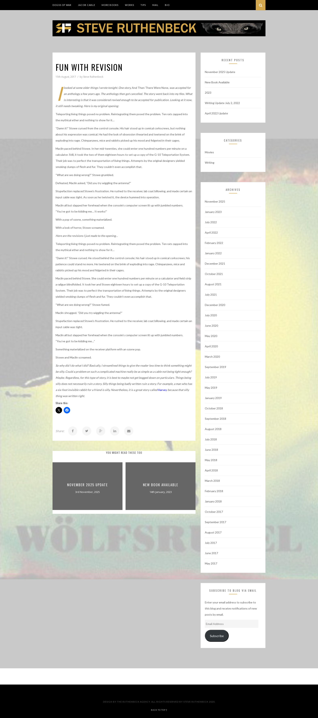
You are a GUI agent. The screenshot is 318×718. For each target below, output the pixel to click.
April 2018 (211, 470)
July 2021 (211, 294)
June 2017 (211, 553)
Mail (155, 5)
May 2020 (211, 336)
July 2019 (211, 377)
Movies (209, 152)
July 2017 (211, 542)
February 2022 (214, 243)
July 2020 (211, 315)
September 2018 (215, 418)
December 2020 (215, 305)
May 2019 (211, 387)
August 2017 (213, 532)
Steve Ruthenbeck (93, 76)
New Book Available (160, 484)
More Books (110, 5)
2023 (208, 92)
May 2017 (211, 563)
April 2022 (211, 232)
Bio (167, 5)
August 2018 (213, 429)
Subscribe (217, 636)
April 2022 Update (216, 113)
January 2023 (213, 212)
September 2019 (215, 367)
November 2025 (215, 201)
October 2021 (214, 274)
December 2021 (215, 263)
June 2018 (211, 449)
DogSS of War (62, 5)
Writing (209, 162)
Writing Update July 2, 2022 (222, 103)
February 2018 (214, 491)
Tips (143, 5)
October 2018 (214, 408)
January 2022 (213, 253)
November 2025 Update (87, 484)
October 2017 (214, 511)
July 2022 (211, 222)
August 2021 (213, 284)
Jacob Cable (86, 5)
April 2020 (211, 346)
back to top (159, 710)
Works (129, 5)
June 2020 (211, 325)
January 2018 (213, 501)
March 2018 (212, 480)
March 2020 (212, 356)
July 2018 (211, 439)
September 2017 (215, 522)
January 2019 (213, 398)
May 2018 (211, 460)
